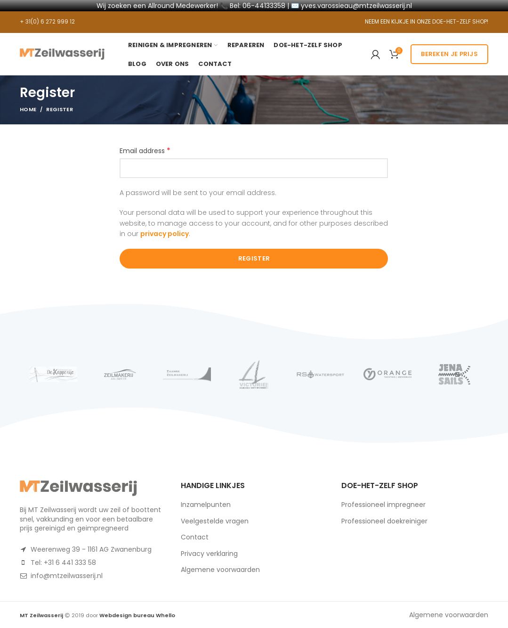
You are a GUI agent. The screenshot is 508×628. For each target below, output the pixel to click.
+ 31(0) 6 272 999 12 (47, 21)
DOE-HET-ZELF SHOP (459, 21)
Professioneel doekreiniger (384, 521)
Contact (195, 537)
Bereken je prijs (449, 53)
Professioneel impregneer (383, 504)
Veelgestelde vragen (215, 521)
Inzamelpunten (206, 504)
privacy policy (164, 233)
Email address (145, 151)
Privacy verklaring (209, 553)
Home (28, 109)
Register (254, 258)
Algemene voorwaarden (220, 569)
